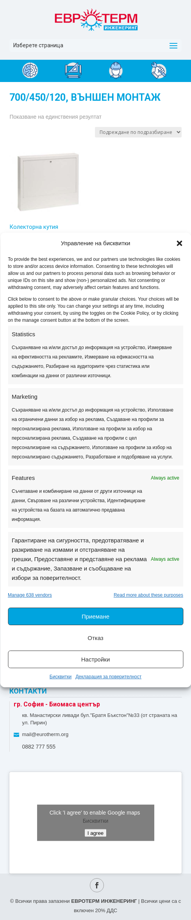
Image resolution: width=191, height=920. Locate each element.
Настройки (95, 659)
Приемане (95, 616)
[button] (179, 243)
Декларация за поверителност (108, 676)
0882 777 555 (38, 746)
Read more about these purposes (148, 595)
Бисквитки (60, 676)
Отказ (95, 638)
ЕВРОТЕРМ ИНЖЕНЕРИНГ (104, 901)
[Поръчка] (138, 132)
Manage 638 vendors (30, 595)
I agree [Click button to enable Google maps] (95, 833)
